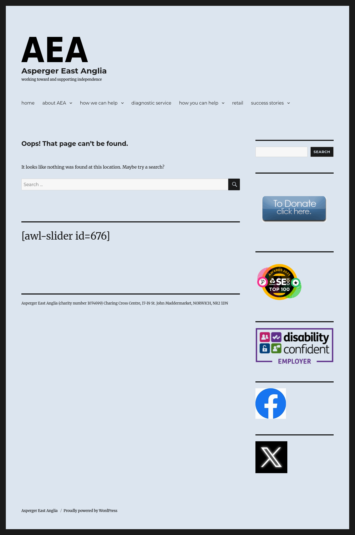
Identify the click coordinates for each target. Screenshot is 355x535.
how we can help (99, 103)
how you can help (198, 103)
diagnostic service (151, 103)
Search (322, 151)
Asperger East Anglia (64, 70)
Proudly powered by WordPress (90, 510)
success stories (267, 103)
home (28, 103)
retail (237, 103)
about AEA (54, 103)
